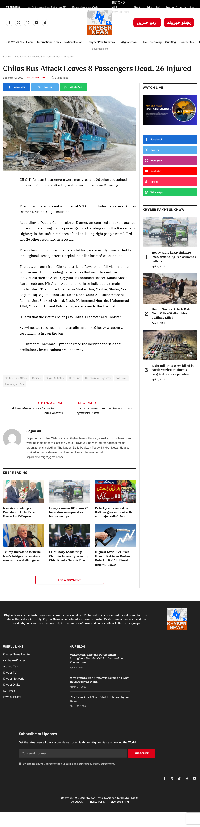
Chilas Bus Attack (16, 378)
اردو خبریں (147, 22)
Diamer (36, 378)
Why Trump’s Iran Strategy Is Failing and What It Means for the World (99, 679)
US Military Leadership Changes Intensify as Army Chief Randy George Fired (68, 556)
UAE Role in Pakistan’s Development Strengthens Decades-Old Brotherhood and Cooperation (97, 658)
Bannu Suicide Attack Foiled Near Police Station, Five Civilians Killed (172, 313)
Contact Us (186, 42)
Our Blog (170, 42)
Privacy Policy (155, 7)
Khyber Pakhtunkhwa (102, 42)
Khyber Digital (130, 797)
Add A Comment (69, 580)
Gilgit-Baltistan (37, 77)
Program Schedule (176, 7)
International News (49, 42)
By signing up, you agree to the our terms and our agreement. (67, 763)
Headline (74, 378)
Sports (193, 7)
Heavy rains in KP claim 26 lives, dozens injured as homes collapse (69, 512)
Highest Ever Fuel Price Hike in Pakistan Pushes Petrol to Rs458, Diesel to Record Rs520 (113, 558)
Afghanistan (129, 42)
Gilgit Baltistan (55, 378)
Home (30, 42)
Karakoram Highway (98, 378)
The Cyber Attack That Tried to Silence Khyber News (99, 699)
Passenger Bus (14, 384)
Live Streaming (152, 42)
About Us (139, 7)
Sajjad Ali (33, 431)
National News (73, 42)
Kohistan (121, 378)
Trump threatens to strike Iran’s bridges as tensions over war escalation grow (22, 556)
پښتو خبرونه (179, 22)
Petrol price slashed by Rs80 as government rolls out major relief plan (113, 512)
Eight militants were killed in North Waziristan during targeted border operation (173, 370)
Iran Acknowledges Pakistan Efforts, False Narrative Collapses (65, 7)
